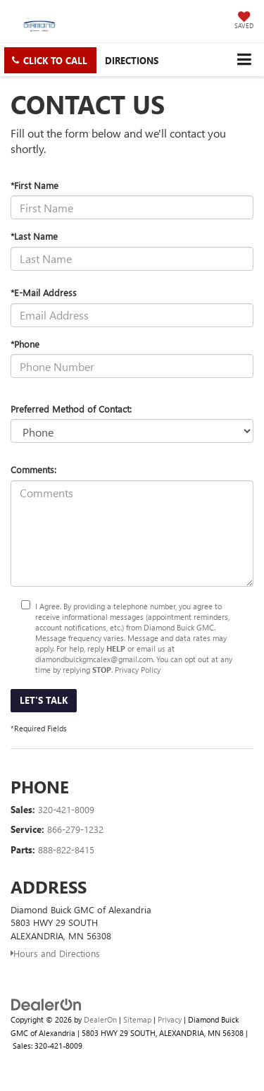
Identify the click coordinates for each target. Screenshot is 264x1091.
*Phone (25, 344)
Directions (131, 60)
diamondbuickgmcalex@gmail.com (94, 659)
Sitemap (137, 1019)
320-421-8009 (66, 809)
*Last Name (34, 236)
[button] (50, 60)
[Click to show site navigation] (244, 59)
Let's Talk (44, 700)
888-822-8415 (66, 849)
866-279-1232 (75, 829)
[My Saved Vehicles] (243, 21)
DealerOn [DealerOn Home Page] (100, 1019)
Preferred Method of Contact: (71, 409)
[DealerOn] (46, 1004)
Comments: (33, 469)
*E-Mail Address (44, 292)
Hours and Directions (55, 953)
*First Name (34, 185)
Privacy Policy (138, 669)
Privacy (170, 1019)
